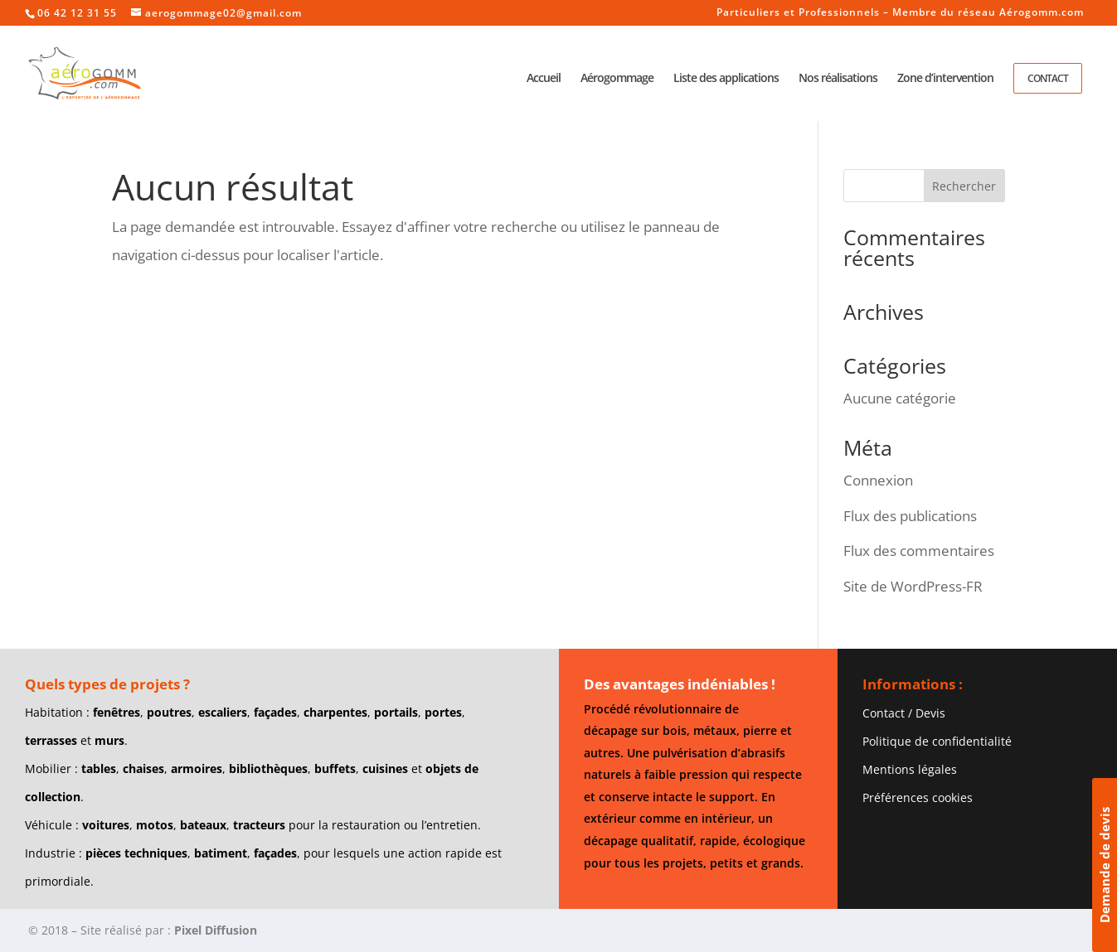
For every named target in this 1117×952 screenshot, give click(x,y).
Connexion (878, 480)
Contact (1047, 78)
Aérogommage (616, 78)
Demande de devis (1104, 865)
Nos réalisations (838, 78)
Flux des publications (910, 515)
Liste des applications (726, 78)
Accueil (544, 78)
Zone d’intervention (945, 78)
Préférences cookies (917, 797)
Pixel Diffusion (215, 930)
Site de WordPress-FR (913, 586)
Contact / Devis (903, 713)
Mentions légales (909, 769)
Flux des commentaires (918, 550)
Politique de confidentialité (937, 741)
